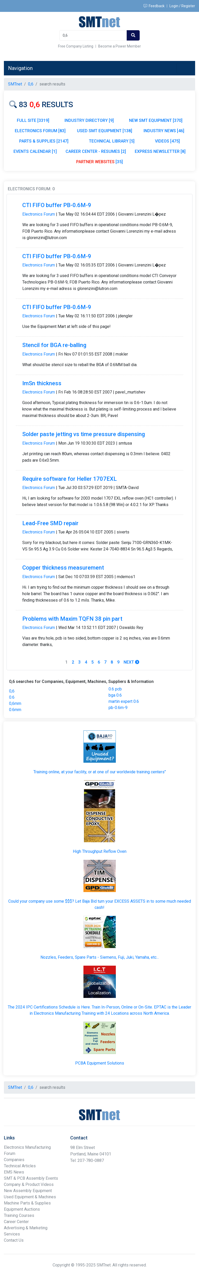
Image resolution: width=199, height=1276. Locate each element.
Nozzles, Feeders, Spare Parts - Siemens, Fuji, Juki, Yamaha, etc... (99, 957)
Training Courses (19, 1215)
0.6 (12, 697)
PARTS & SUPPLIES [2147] (43, 141)
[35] (99, 161)
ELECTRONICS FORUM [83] (40, 130)
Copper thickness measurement (63, 567)
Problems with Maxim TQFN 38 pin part (72, 619)
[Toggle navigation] (183, 68)
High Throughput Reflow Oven (99, 851)
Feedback (154, 6)
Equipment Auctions (22, 1209)
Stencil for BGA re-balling (54, 345)
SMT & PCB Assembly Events (31, 1178)
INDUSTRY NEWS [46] (164, 130)
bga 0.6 (115, 695)
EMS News (14, 1172)
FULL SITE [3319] (33, 120)
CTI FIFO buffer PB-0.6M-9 (56, 205)
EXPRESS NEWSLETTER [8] (160, 151)
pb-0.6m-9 (118, 707)
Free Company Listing (75, 46)
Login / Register (182, 6)
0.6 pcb (115, 689)
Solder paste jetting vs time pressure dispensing (83, 434)
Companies (14, 1159)
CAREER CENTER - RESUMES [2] (96, 151)
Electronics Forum (38, 214)
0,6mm (15, 703)
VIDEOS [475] (167, 141)
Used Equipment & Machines (30, 1196)
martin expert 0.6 (124, 701)
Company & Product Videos (29, 1184)
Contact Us (14, 1240)
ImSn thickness (41, 383)
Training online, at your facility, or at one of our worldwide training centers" (99, 771)
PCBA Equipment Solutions (99, 1063)
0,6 (12, 691)
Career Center (16, 1221)
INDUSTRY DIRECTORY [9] (89, 120)
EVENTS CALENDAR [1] (35, 151)
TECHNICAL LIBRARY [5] (111, 141)
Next (131, 662)
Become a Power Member (119, 46)
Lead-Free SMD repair (50, 523)
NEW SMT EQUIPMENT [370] (155, 120)
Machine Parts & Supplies (27, 1203)
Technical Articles (20, 1165)
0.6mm (15, 709)
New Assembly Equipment (28, 1190)
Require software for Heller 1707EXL (69, 479)
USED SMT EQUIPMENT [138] (104, 130)
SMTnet (15, 84)
